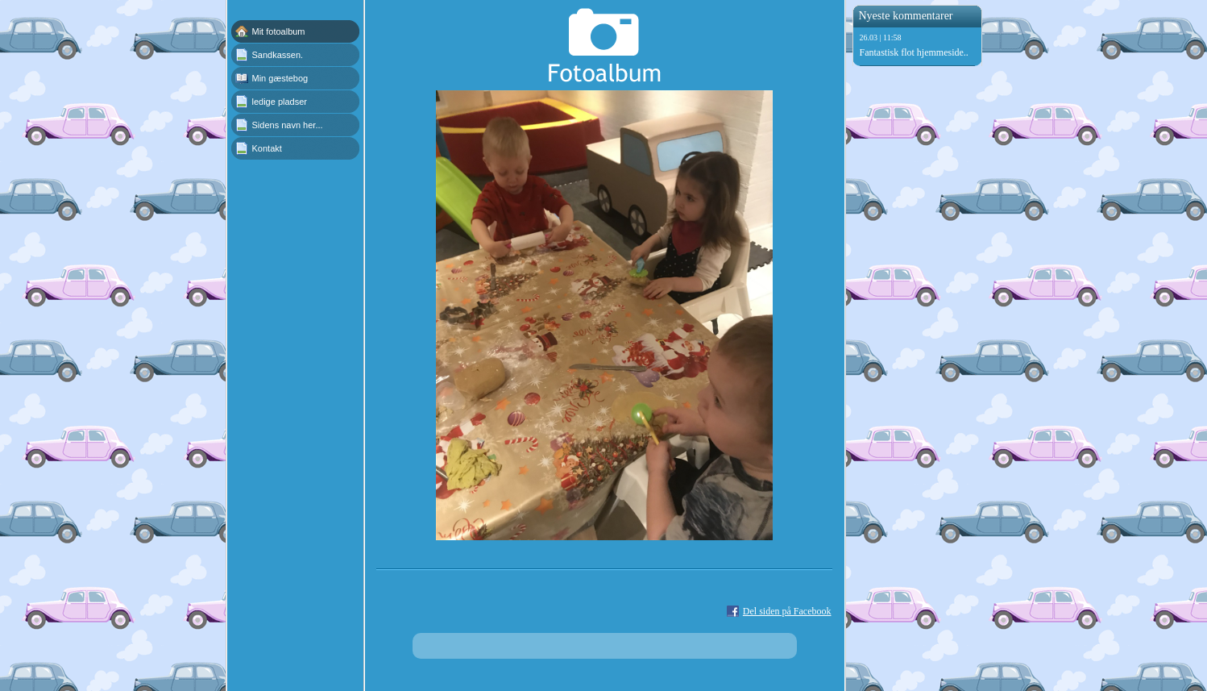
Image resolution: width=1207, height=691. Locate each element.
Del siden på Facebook (787, 611)
